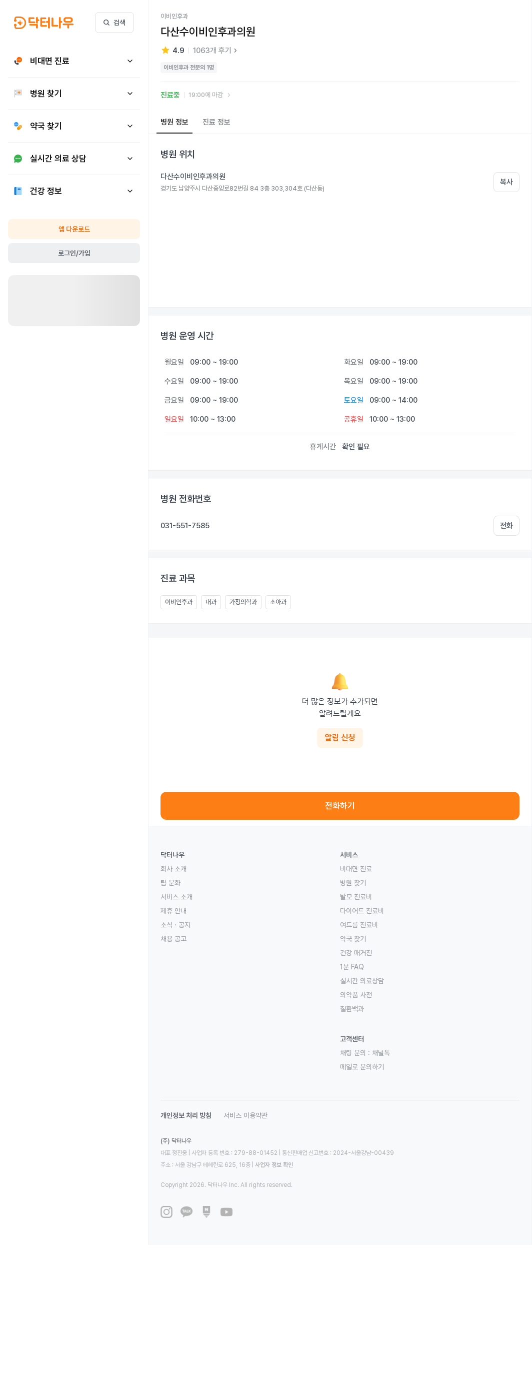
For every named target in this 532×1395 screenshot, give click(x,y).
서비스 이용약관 (246, 1115)
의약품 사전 (356, 995)
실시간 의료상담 (362, 981)
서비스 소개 (176, 897)
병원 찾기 (353, 883)
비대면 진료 (356, 869)
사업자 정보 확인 (274, 1164)
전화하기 (340, 806)
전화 (506, 525)
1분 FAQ (352, 967)
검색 (115, 23)
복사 (506, 182)
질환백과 (352, 1009)
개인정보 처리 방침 (186, 1115)
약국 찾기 (353, 939)
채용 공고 (173, 939)
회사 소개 (173, 869)
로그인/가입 (74, 253)
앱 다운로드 (74, 229)
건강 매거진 (356, 953)
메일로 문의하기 (362, 1067)
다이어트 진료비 (362, 911)
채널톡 (381, 1053)
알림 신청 (340, 737)
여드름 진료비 (359, 925)
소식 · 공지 (175, 925)
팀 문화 (170, 883)
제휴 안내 (173, 911)
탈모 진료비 (356, 897)
